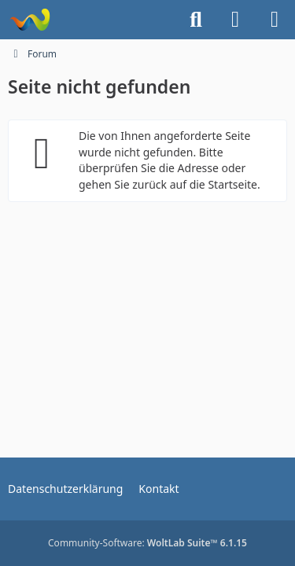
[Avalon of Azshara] (29, 19)
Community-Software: (147, 542)
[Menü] (274, 19)
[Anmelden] (235, 19)
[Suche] (196, 19)
